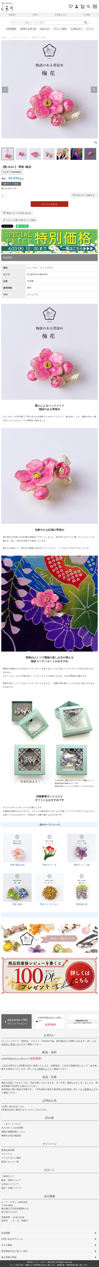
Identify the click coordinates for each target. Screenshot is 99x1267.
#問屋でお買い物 (28, 29)
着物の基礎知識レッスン (13, 1131)
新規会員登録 (7, 1150)
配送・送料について (11, 1180)
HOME (3, 37)
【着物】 (12, 15)
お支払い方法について (12, 1044)
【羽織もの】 (60, 15)
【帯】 (35, 15)
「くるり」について (11, 1124)
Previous (5, 90)
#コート (90, 29)
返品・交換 (49, 1077)
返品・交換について (11, 1188)
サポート (49, 1170)
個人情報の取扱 (9, 1257)
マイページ (49, 1144)
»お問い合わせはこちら (12, 1106)
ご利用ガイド (43, 1069)
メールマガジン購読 (11, 1158)
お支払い (49, 1035)
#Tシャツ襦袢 (60, 29)
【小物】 (87, 15)
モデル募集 (6, 1245)
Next (94, 90)
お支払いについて (10, 1184)
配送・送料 (49, 1052)
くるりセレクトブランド (19, 37)
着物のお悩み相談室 (11, 1135)
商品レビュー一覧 (10, 1161)
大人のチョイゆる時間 (12, 1127)
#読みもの (44, 29)
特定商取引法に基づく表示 (14, 1251)
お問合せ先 (49, 1100)
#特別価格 (11, 29)
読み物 (49, 1117)
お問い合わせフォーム (12, 1239)
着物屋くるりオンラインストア (7, 8)
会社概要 (49, 1196)
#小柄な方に (76, 29)
